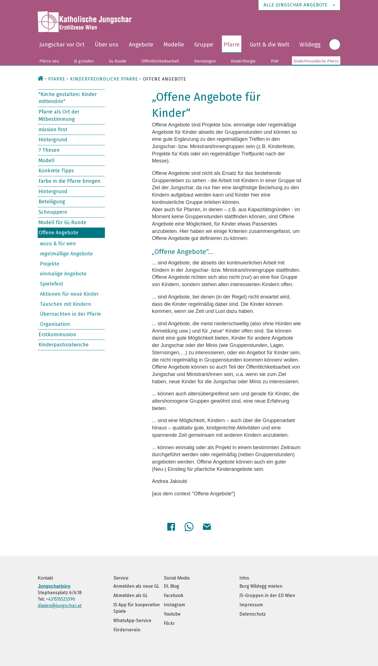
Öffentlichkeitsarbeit (160, 61)
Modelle (173, 44)
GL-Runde (117, 61)
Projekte (49, 264)
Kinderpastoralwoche (64, 345)
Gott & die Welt (269, 44)
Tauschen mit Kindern (65, 304)
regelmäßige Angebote (66, 254)
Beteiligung (52, 202)
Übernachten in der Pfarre (70, 314)
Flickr (169, 622)
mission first (53, 129)
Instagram (174, 604)
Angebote (141, 44)
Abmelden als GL (130, 594)
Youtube (172, 613)
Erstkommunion (57, 334)
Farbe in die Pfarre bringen (69, 181)
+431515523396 (60, 598)
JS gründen (84, 61)
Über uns (106, 44)
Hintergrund (53, 140)
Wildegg (310, 44)
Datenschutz (252, 613)
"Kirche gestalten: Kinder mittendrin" (68, 98)
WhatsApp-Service (132, 619)
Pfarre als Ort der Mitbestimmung (59, 115)
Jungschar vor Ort (61, 44)
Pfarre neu (49, 61)
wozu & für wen (58, 243)
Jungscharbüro (54, 585)
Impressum (251, 604)
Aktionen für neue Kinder (69, 294)
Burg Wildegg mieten (260, 585)
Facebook (173, 594)
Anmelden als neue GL (136, 585)
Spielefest (51, 284)
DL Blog (171, 585)
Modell (47, 160)
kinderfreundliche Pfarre (316, 61)
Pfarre (232, 44)
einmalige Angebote (63, 274)
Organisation (55, 324)
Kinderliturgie (243, 61)
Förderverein (126, 629)
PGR (274, 61)
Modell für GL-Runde (62, 222)
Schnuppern (53, 212)
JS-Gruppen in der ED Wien (267, 594)
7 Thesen (49, 150)
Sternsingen (205, 61)
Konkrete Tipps (56, 171)
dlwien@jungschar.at (60, 604)
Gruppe (203, 44)
